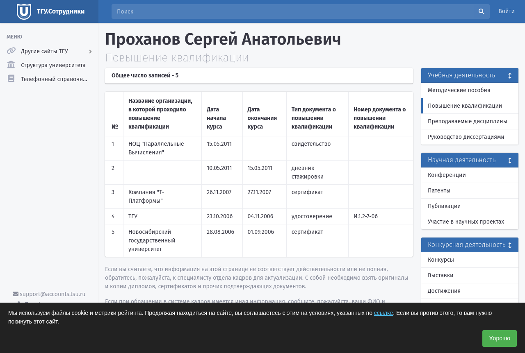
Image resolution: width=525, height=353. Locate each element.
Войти (506, 11)
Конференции (447, 175)
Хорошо (499, 338)
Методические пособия (459, 90)
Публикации (444, 206)
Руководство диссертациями (466, 137)
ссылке (383, 313)
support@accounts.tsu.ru (49, 294)
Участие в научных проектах (466, 221)
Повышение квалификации (465, 105)
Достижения (444, 290)
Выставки (440, 275)
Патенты (439, 190)
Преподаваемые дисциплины (467, 121)
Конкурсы (441, 259)
